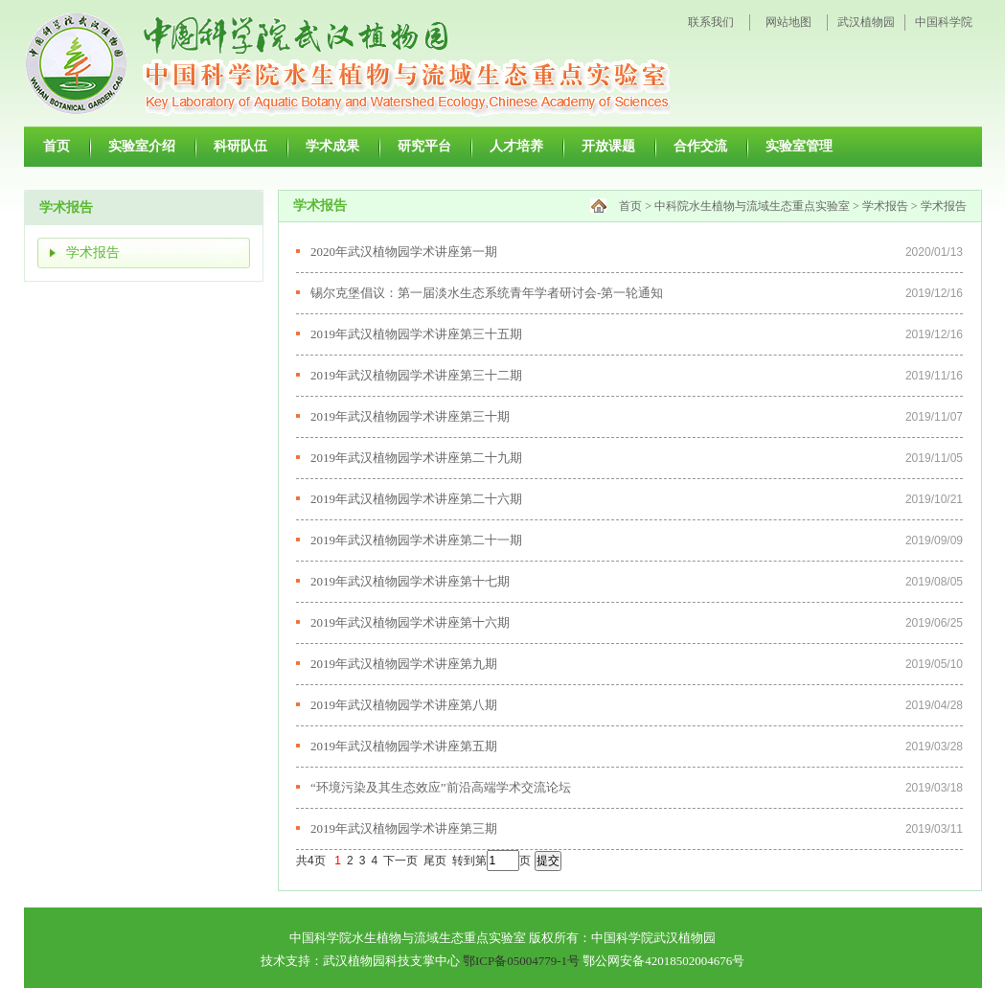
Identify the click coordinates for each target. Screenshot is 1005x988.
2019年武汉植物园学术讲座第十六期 (410, 622)
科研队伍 (240, 145)
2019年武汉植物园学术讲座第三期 (403, 828)
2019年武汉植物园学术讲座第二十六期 (416, 499)
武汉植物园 (866, 22)
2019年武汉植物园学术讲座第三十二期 (416, 375)
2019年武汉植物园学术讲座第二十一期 (416, 540)
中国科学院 (943, 22)
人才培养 (516, 145)
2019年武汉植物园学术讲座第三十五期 (416, 334)
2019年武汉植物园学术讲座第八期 (403, 705)
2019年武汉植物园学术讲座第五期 (403, 746)
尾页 (434, 860)
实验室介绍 (141, 145)
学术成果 (332, 145)
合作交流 (700, 145)
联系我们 (711, 22)
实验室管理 (799, 145)
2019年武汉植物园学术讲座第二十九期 (416, 457)
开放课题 (608, 145)
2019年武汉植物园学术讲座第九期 (403, 663)
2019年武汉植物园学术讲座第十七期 (410, 581)
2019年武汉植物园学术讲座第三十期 (410, 416)
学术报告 (93, 252)
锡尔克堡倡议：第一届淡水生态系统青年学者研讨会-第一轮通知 (486, 293)
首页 (56, 145)
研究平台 (424, 145)
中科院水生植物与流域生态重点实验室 (752, 206)
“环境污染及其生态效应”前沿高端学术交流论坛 (440, 787)
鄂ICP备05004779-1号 (521, 961)
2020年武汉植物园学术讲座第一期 (403, 251)
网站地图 (788, 22)
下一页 (400, 860)
